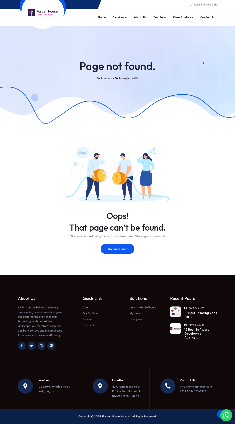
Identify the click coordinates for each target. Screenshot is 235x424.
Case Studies (182, 17)
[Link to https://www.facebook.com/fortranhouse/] (22, 346)
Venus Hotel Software (143, 307)
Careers (87, 319)
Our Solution (90, 313)
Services (118, 17)
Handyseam (137, 319)
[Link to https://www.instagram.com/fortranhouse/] (41, 346)
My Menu (135, 313)
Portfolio (159, 17)
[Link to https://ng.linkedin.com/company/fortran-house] (51, 346)
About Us (140, 17)
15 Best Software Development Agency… (197, 333)
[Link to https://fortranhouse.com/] (43, 12)
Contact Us (208, 17)
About (86, 307)
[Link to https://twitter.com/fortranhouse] (32, 346)
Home (102, 17)
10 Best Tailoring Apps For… (200, 315)
